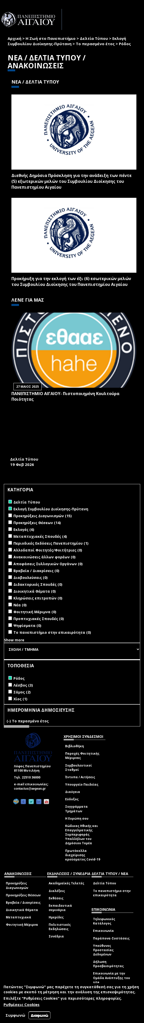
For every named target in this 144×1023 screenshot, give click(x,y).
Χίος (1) (20, 698)
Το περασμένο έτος (95, 43)
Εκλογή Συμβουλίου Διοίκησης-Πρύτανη (67, 41)
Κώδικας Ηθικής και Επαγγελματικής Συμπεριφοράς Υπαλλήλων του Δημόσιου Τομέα (81, 835)
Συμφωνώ (15, 1015)
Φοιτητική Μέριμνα (22, 924)
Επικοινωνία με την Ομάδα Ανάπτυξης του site (111, 977)
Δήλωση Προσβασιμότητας (108, 964)
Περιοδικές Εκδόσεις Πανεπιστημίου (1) (50, 543)
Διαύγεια (72, 792)
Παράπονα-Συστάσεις (111, 938)
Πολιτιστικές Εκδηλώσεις (60, 926)
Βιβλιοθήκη (74, 746)
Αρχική (14, 38)
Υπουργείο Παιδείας (81, 784)
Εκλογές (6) (23, 529)
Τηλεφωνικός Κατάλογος (104, 921)
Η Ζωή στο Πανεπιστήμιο (51, 38)
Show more (14, 640)
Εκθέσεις (56, 898)
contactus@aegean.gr (31, 788)
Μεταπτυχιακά (18, 917)
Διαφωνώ (39, 1015)
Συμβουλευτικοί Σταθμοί (78, 767)
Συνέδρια (56, 936)
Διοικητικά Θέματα (22, 910)
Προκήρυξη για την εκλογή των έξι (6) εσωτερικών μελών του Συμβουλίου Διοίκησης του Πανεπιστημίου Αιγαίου (71, 281)
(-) (9, 721)
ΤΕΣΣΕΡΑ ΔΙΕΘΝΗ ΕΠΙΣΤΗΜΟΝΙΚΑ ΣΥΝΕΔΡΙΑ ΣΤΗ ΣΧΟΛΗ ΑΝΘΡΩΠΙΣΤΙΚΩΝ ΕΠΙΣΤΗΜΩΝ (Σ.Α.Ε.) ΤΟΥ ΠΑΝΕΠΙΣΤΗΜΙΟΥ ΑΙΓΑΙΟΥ (70, 447)
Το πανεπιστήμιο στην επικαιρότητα (112, 893)
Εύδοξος (72, 799)
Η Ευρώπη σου (76, 818)
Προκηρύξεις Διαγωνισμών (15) (42, 515)
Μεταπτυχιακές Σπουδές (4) (40, 536)
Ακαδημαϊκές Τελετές (66, 883)
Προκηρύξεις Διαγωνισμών (17, 885)
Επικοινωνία (103, 931)
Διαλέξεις (57, 891)
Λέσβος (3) (23, 685)
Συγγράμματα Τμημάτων (76, 808)
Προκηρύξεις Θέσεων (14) (37, 522)
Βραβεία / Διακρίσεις (23, 902)
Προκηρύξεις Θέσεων (23, 895)
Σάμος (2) (22, 692)
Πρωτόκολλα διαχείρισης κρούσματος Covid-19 (82, 855)
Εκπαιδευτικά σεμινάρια (60, 907)
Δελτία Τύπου (94, 38)
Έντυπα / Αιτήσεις (80, 777)
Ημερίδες (56, 917)
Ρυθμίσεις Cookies (22, 1004)
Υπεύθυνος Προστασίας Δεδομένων (103, 950)
